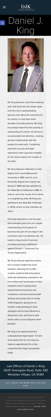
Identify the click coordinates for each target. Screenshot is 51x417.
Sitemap (37, 406)
